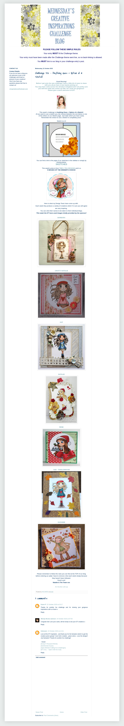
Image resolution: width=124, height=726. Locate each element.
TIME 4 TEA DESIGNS (67, 168)
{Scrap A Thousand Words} (49, 644)
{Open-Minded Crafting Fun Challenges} (53, 648)
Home (62, 712)
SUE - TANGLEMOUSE (61, 470)
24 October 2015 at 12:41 (56, 631)
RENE (61, 427)
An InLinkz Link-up (61, 587)
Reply (42, 612)
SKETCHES (61, 164)
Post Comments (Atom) (51, 715)
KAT (72, 90)
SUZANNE (61, 522)
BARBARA (61, 217)
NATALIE (61, 374)
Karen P (43, 604)
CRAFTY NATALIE (61, 271)
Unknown (44, 631)
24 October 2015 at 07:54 (65, 619)
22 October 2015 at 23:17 (55, 604)
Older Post (83, 712)
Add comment (40, 657)
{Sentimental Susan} (47, 646)
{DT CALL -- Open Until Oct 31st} (51, 650)
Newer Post (39, 712)
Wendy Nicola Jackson (48, 619)
